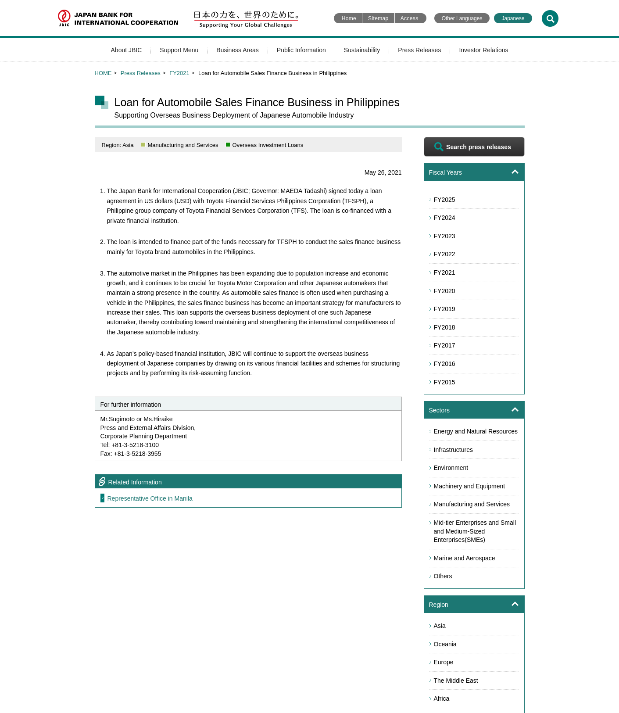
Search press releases (478, 146)
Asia (440, 625)
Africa (442, 698)
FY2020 (444, 290)
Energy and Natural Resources (476, 431)
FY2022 (444, 254)
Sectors (439, 410)
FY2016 (444, 363)
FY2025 (444, 199)
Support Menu (179, 50)
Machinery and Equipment (469, 486)
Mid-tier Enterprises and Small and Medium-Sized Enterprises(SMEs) (475, 531)
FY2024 (444, 217)
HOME (103, 73)
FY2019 (444, 308)
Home (349, 18)
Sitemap (378, 18)
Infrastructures (453, 449)
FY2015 (444, 382)
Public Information (301, 50)
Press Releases (419, 50)
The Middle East (456, 680)
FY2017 (444, 345)
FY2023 (444, 236)
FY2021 (179, 73)
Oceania (445, 644)
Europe (444, 662)
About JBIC (126, 50)
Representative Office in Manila (150, 498)
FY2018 (444, 327)
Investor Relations (483, 50)
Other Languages (462, 18)
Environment (451, 467)
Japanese (512, 18)
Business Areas (237, 50)
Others (443, 576)
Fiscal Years (445, 172)
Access (410, 18)
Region (438, 604)
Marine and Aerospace (464, 558)
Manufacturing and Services (472, 504)
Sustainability (362, 50)
